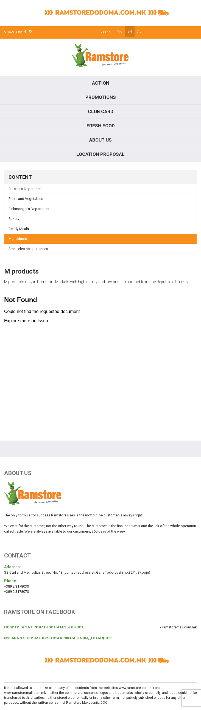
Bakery (14, 219)
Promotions (100, 97)
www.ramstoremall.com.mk (25, 693)
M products (18, 239)
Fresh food (100, 125)
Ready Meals (19, 229)
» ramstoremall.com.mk (178, 627)
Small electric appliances (28, 249)
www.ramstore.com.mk (136, 688)
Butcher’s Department (26, 189)
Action (100, 83)
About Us (100, 140)
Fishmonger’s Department (29, 209)
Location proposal (100, 154)
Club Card (100, 111)
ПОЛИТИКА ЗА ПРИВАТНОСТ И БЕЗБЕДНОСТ (43, 627)
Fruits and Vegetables (26, 199)
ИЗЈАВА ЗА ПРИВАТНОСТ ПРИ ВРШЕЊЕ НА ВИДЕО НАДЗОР (58, 638)
